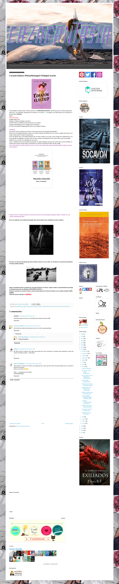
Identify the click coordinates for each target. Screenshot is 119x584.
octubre (84, 355)
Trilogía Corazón (66, 306)
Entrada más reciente (15, 423)
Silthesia (16, 349)
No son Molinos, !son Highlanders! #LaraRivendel (87, 377)
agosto (84, 360)
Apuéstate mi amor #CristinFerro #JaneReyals (86, 389)
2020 (82, 343)
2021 (82, 340)
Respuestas (18, 334)
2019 (82, 345)
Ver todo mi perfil (83, 327)
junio (83, 364)
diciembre (84, 351)
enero (83, 423)
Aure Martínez (84, 325)
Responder (16, 320)
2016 (82, 426)
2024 (82, 334)
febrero (84, 421)
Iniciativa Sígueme (86, 368)
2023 (82, 336)
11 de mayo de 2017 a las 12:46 (27, 349)
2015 (82, 428)
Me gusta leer (30, 306)
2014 (82, 430)
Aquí (45, 112)
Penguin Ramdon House (48, 306)
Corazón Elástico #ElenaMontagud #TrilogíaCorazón (87, 397)
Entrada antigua (69, 423)
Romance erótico (58, 306)
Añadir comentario (15, 379)
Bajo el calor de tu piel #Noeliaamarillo (87, 393)
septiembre (85, 358)
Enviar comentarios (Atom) (23, 426)
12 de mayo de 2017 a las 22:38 (33, 363)
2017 (82, 349)
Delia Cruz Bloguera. (19, 363)
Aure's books (15, 549)
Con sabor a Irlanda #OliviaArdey (87, 410)
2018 (82, 347)
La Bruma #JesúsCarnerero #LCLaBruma (87, 402)
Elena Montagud (18, 306)
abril (83, 416)
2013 (82, 432)
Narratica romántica (37, 306)
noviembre (85, 353)
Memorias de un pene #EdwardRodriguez (87, 384)
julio (83, 362)
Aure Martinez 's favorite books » (51, 564)
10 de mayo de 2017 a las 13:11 (27, 316)
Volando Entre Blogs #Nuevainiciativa (87, 406)
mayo (83, 366)
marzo (84, 419)
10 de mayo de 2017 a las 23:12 (32, 326)
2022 (82, 338)
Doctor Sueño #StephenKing (86, 381)
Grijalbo (24, 306)
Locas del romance (19, 326)
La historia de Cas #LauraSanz (86, 413)
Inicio (42, 423)
